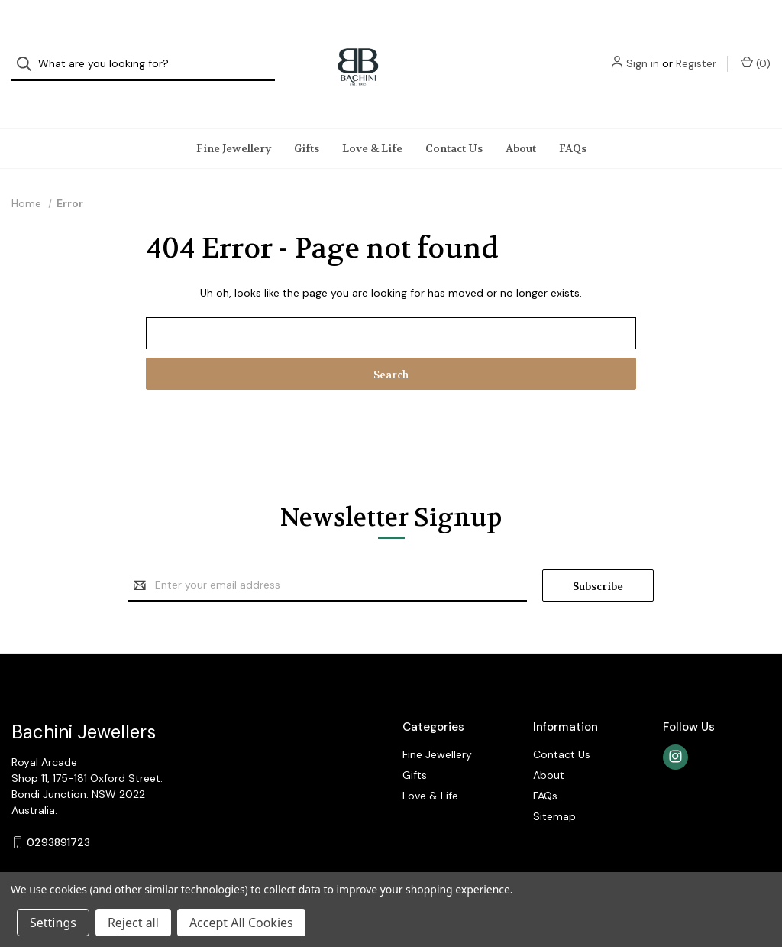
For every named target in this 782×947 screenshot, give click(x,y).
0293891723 (58, 813)
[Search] (28, 50)
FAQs (572, 119)
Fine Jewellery (233, 119)
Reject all (133, 922)
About (521, 119)
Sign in (642, 50)
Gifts (306, 119)
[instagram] (675, 728)
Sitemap (554, 787)
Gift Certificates (721, 848)
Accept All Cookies (241, 922)
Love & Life (372, 119)
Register (696, 50)
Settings (53, 922)
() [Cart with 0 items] (756, 49)
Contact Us (454, 119)
